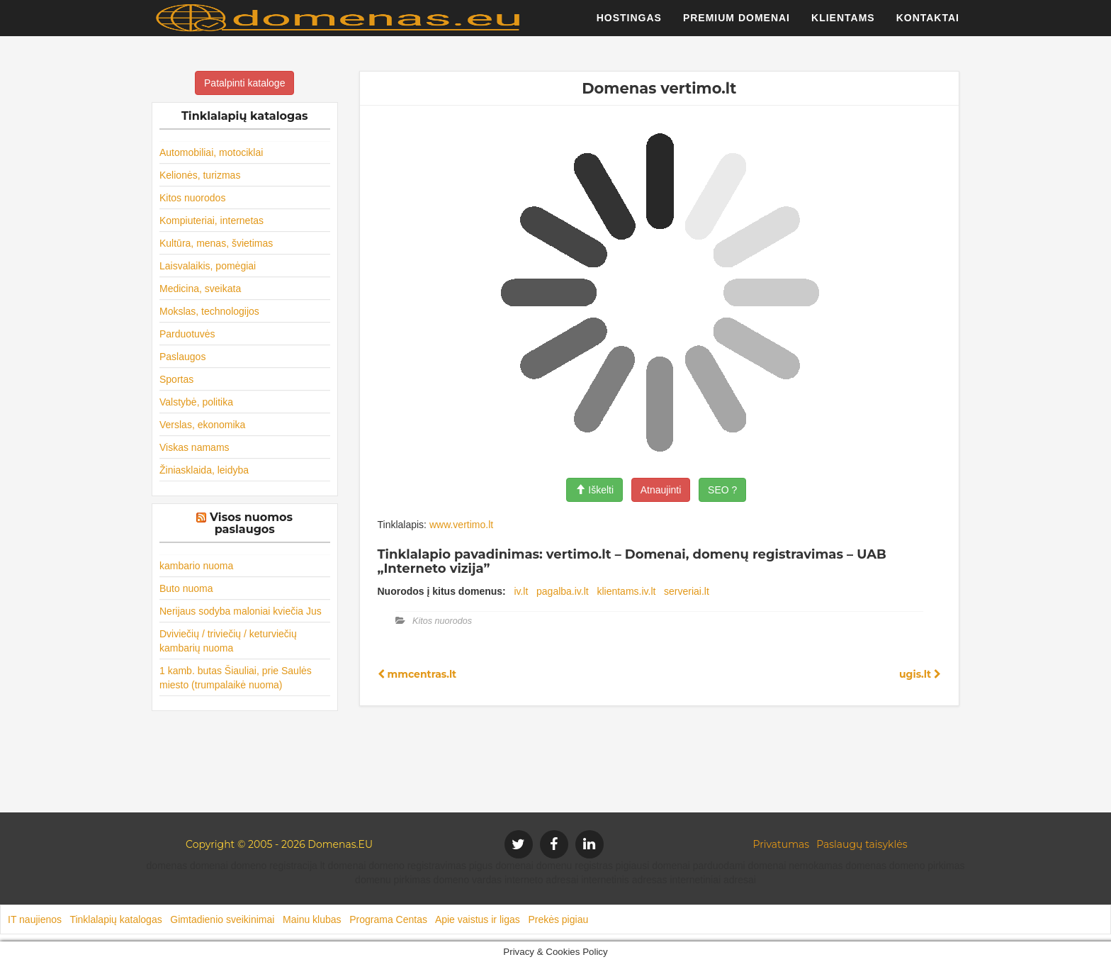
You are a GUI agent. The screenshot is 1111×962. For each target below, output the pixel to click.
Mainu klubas (312, 919)
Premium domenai (736, 24)
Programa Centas (388, 919)
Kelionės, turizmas (199, 175)
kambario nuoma (196, 565)
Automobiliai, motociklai (211, 152)
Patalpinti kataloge (244, 83)
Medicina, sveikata (200, 288)
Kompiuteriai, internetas (211, 220)
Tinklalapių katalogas (115, 919)
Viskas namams (194, 447)
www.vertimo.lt (461, 524)
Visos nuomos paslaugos (251, 523)
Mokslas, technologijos (209, 311)
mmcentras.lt (417, 674)
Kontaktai (927, 24)
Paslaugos (182, 356)
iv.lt (521, 591)
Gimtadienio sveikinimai (222, 919)
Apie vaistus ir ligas (477, 919)
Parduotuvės (187, 334)
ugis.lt (920, 674)
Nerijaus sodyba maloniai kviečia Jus (240, 611)
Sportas (176, 379)
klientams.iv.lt (626, 591)
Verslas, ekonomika (202, 424)
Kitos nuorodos (192, 197)
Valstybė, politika (196, 402)
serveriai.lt (686, 591)
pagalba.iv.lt (562, 591)
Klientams (843, 24)
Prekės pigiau (558, 919)
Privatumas (781, 844)
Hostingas (629, 24)
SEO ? (722, 490)
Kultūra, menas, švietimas (216, 243)
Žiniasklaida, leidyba (204, 470)
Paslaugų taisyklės (861, 844)
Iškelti (594, 490)
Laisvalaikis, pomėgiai (207, 266)
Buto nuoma (186, 588)
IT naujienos (35, 919)
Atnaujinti (661, 490)
